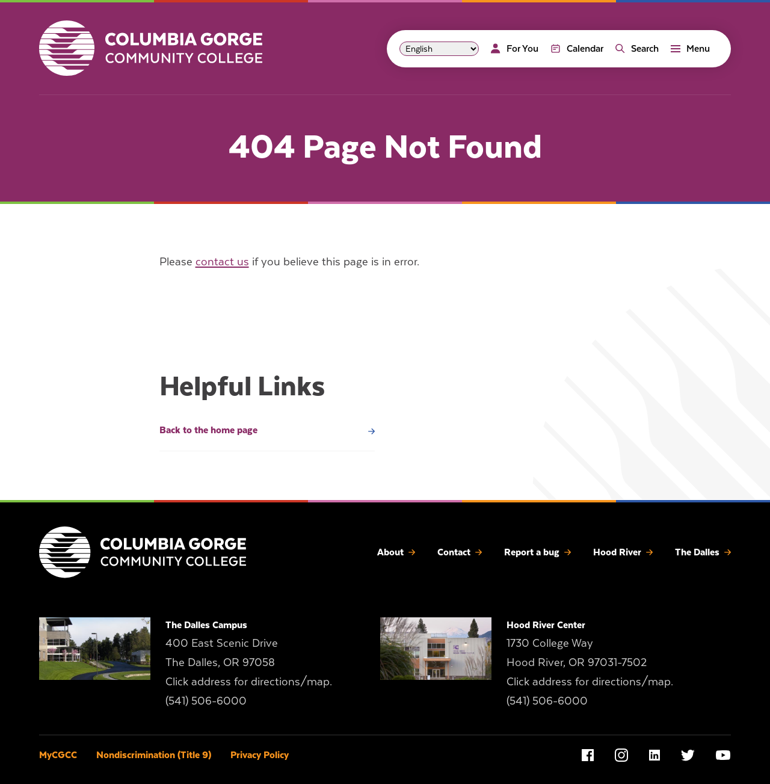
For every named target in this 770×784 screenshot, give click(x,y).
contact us (222, 261)
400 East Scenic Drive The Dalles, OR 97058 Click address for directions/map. (248, 662)
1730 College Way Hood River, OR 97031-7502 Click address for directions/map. (590, 662)
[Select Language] (439, 49)
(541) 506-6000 (206, 700)
